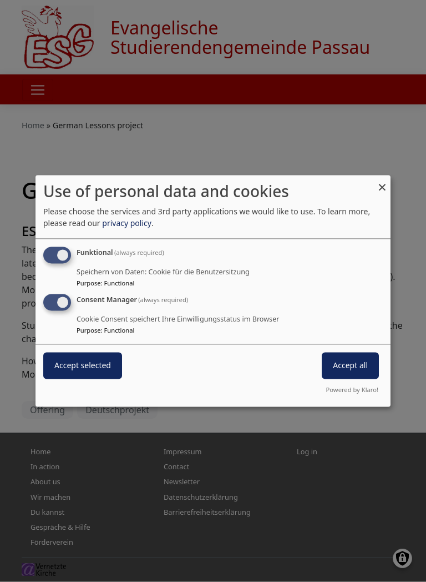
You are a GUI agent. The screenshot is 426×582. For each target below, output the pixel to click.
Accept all (350, 365)
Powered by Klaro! (352, 390)
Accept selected (82, 365)
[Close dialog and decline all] (382, 182)
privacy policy (126, 223)
